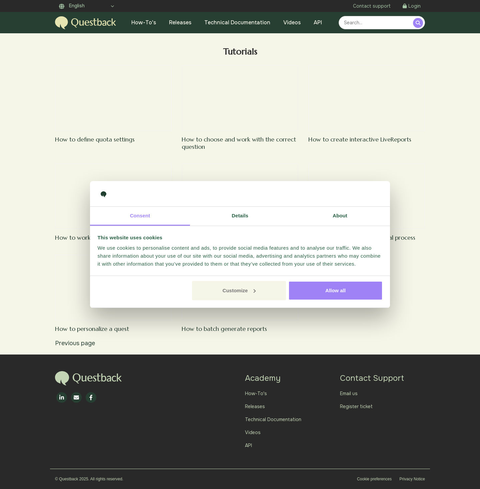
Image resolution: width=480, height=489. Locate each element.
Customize (239, 290)
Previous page (75, 343)
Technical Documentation (237, 22)
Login (412, 6)
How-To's (143, 22)
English (72, 6)
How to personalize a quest (92, 329)
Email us (349, 393)
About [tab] (340, 215)
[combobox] (377, 22)
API (318, 22)
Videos (292, 22)
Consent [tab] (140, 215)
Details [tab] (240, 215)
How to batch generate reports (224, 329)
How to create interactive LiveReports (359, 139)
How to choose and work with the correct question (239, 142)
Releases (180, 22)
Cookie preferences (374, 479)
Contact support (372, 6)
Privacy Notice (412, 479)
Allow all (335, 290)
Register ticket (356, 406)
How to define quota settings (95, 139)
